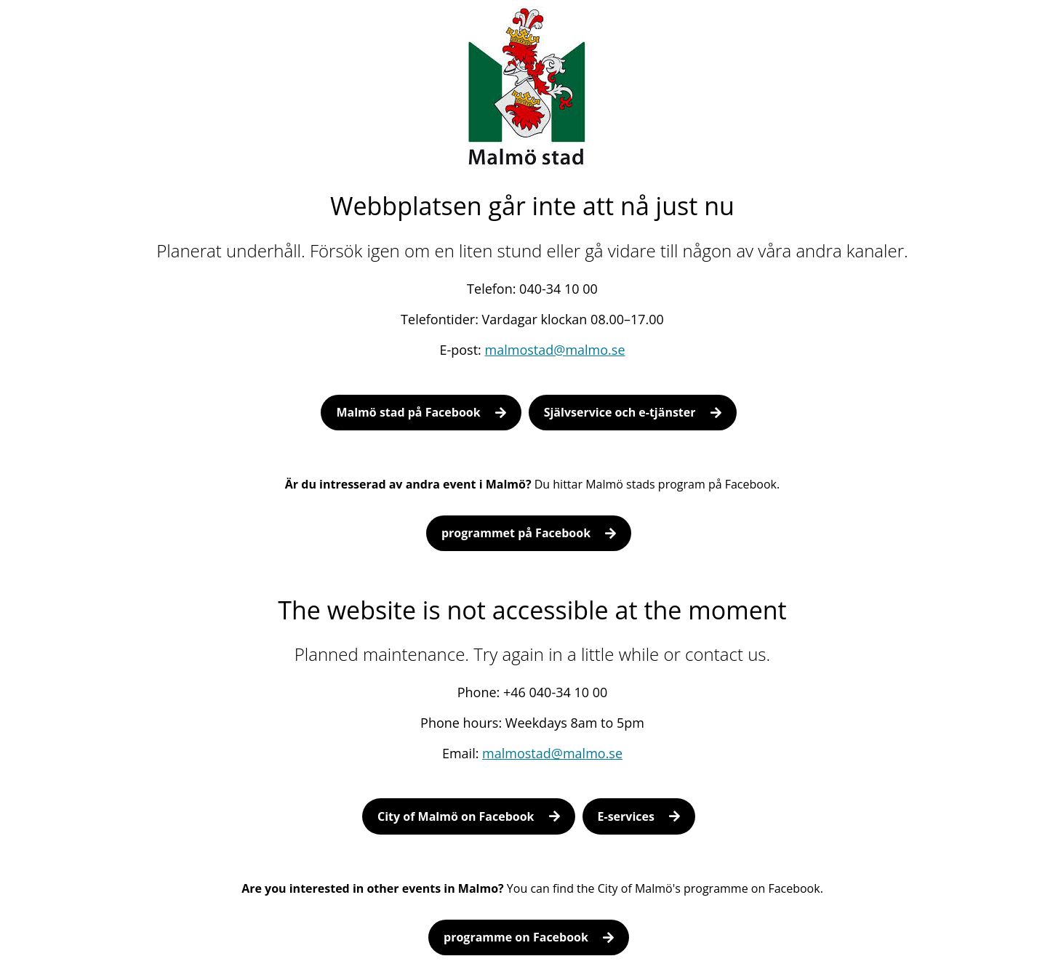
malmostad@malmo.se (555, 349)
